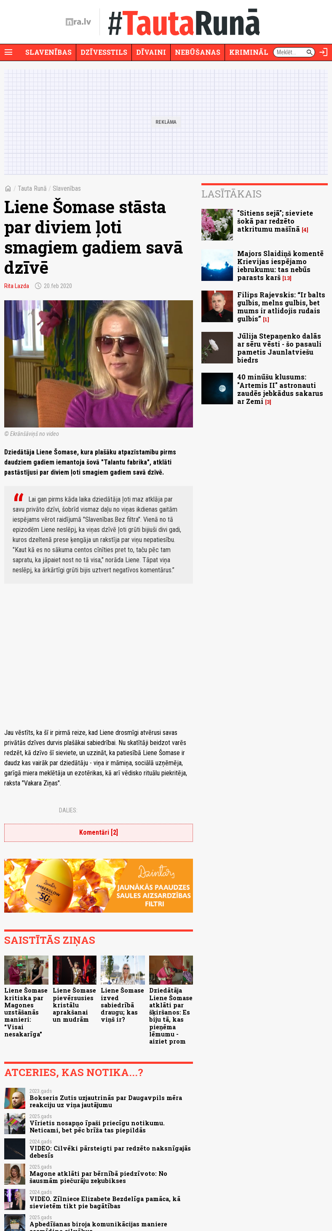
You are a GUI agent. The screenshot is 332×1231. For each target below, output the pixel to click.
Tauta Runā (32, 188)
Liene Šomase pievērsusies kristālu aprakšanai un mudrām (74, 1004)
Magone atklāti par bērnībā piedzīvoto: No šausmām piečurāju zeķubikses (98, 1177)
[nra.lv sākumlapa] (78, 22)
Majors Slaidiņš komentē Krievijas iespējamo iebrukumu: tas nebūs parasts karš (280, 265)
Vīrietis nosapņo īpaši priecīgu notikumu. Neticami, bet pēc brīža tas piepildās (97, 1126)
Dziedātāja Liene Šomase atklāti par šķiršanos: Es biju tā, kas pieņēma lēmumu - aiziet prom (171, 1015)
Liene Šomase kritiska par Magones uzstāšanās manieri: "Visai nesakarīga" (26, 1012)
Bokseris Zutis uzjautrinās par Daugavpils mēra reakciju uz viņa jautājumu (105, 1101)
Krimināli (250, 52)
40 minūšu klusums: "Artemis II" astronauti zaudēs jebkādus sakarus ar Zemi (280, 389)
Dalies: (68, 810)
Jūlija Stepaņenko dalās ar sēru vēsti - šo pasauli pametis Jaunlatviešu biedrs (279, 348)
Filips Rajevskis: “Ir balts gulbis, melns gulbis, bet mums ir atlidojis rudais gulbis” (281, 306)
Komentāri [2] (98, 832)
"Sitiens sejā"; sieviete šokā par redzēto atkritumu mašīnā (275, 220)
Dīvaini (151, 52)
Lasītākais (231, 193)
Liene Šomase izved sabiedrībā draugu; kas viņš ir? (122, 1004)
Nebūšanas (197, 52)
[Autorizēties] (323, 52)
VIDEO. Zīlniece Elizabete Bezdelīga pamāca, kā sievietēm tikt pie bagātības (104, 1202)
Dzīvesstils (103, 52)
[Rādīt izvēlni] (8, 52)
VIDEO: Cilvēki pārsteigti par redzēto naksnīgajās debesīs (110, 1151)
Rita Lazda (16, 286)
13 (287, 278)
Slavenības (48, 52)
